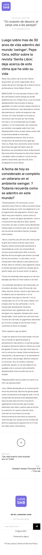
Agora (26, 537)
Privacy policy (10, 544)
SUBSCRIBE (36, 526)
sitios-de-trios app (21, 18)
